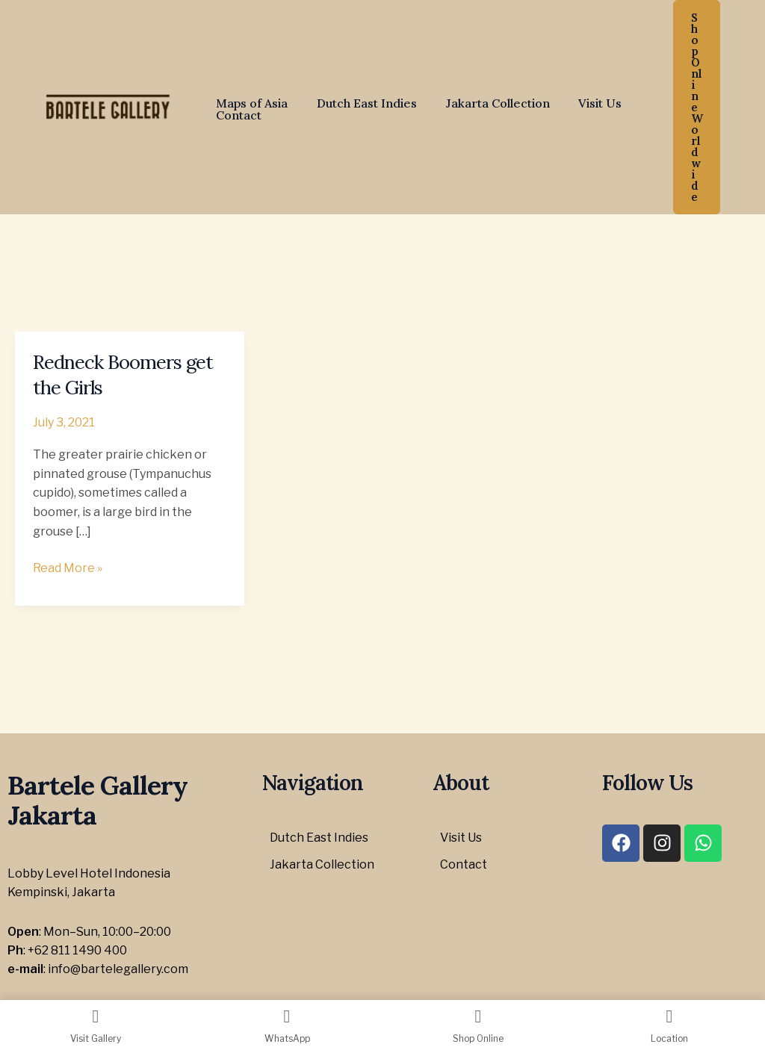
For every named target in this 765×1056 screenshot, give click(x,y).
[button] (696, 107)
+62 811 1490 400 (77, 950)
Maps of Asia (249, 103)
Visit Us (582, 103)
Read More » (67, 567)
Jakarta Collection (485, 103)
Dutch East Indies (359, 103)
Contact (236, 115)
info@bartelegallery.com (118, 969)
